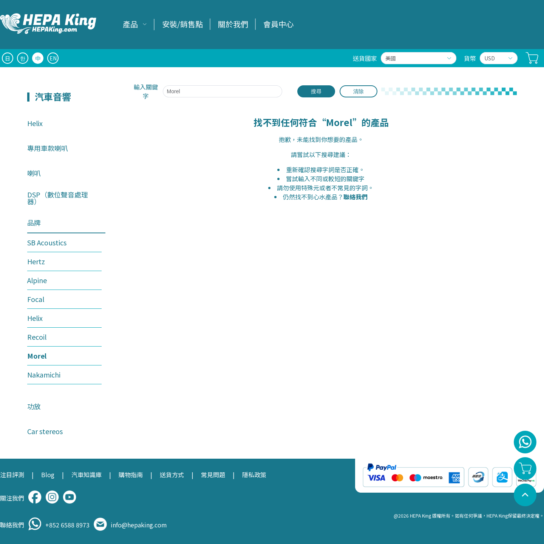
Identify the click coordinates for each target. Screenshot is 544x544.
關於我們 (233, 23)
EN (53, 58)
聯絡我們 (355, 196)
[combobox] (226, 91)
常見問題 (213, 474)
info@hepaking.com (139, 524)
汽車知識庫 (86, 474)
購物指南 (131, 474)
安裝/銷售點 (182, 23)
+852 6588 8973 (67, 524)
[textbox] (222, 91)
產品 (130, 23)
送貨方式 (172, 474)
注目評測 (12, 474)
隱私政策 (254, 474)
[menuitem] (135, 24)
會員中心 (278, 23)
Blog (47, 474)
